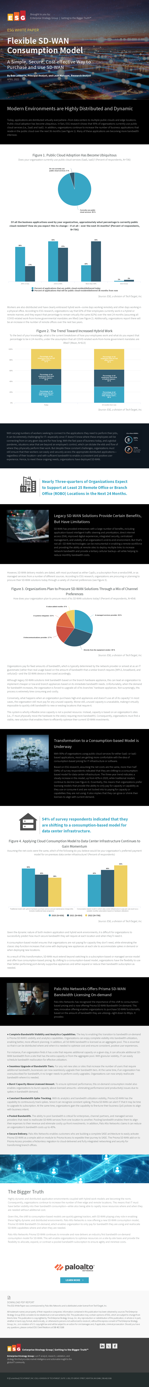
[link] (74, 1297)
